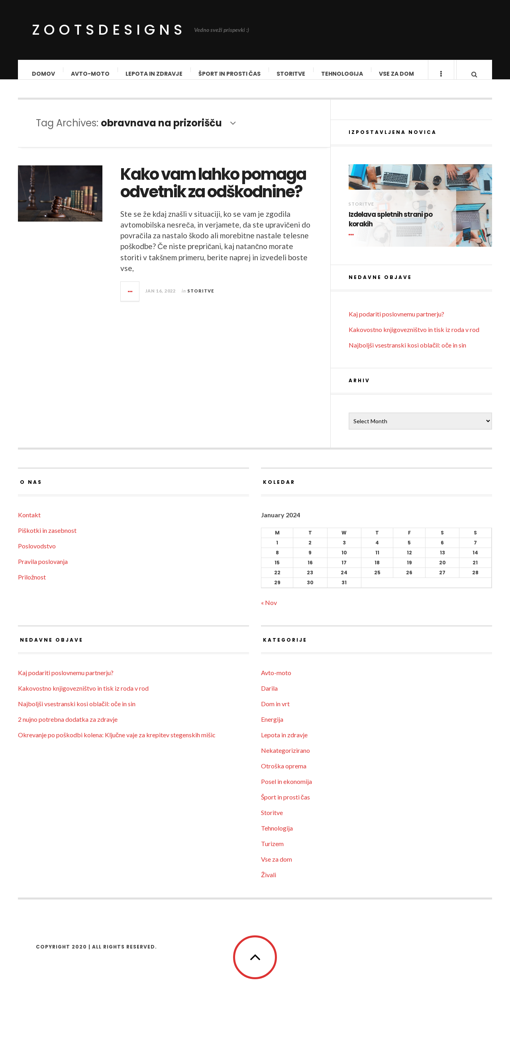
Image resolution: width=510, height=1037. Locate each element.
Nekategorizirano (285, 758)
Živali (268, 882)
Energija (272, 727)
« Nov (269, 610)
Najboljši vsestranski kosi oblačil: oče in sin (407, 353)
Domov (43, 74)
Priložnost (32, 585)
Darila (269, 696)
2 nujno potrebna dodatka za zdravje (68, 727)
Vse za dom (396, 74)
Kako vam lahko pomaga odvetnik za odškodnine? (213, 191)
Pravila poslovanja (43, 569)
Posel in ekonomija (286, 789)
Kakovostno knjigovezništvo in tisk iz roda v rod (414, 337)
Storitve (291, 74)
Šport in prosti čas (230, 74)
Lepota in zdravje (154, 74)
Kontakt (29, 522)
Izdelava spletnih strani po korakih (390, 227)
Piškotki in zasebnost (47, 538)
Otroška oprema (283, 774)
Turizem (272, 851)
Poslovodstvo (37, 554)
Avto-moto (90, 74)
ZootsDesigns (109, 30)
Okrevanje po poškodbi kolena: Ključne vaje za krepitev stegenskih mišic (117, 742)
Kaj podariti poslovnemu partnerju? (396, 322)
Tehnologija (342, 74)
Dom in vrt (275, 711)
